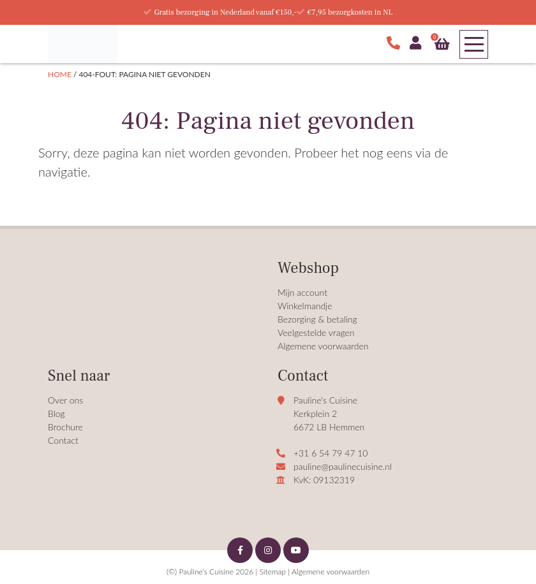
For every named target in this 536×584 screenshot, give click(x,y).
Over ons (65, 400)
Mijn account (302, 292)
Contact (63, 440)
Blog (56, 413)
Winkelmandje (305, 305)
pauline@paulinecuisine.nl (343, 466)
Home (59, 74)
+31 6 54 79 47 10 (331, 453)
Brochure (65, 426)
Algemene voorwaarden (323, 345)
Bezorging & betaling (317, 319)
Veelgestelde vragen (316, 332)
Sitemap (272, 571)
